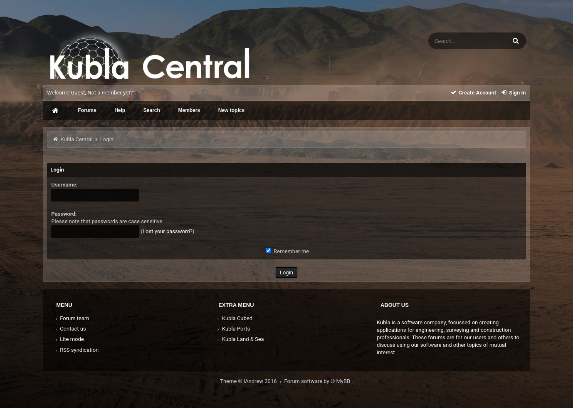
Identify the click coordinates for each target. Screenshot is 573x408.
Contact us (70, 329)
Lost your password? (168, 231)
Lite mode (69, 339)
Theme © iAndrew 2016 (252, 381)
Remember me (287, 251)
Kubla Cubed (234, 318)
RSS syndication (76, 350)
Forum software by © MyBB (318, 381)
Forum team (71, 318)
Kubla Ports (233, 329)
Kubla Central (77, 139)
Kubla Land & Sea (240, 339)
